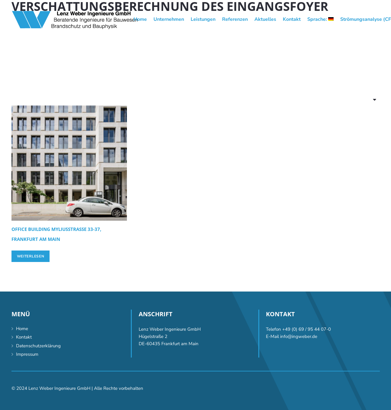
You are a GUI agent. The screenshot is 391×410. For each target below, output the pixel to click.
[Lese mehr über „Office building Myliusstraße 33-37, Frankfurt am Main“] (30, 256)
